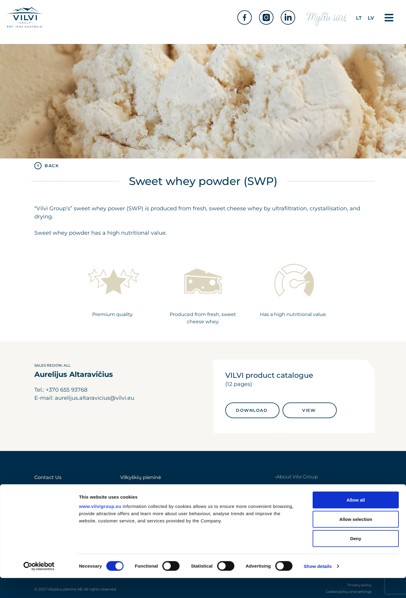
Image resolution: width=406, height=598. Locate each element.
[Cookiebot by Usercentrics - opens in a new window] (39, 586)
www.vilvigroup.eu (100, 526)
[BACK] (38, 165)
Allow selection (355, 539)
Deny (355, 558)
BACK (52, 165)
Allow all (356, 519)
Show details (318, 586)
